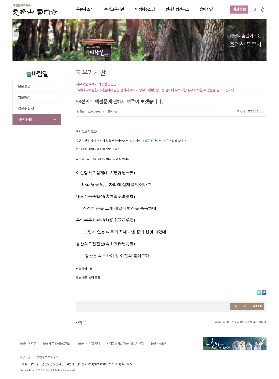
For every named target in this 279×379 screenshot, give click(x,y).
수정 (235, 306)
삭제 (245, 306)
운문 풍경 (24, 86)
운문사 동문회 (159, 343)
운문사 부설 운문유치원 (56, 343)
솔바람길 (206, 9)
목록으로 (257, 306)
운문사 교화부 (27, 343)
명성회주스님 (145, 9)
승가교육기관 (114, 9)
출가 (235, 343)
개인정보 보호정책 (47, 357)
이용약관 (24, 357)
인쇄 (241, 111)
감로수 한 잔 (26, 108)
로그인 (263, 9)
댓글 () (81, 323)
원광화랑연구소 (177, 9)
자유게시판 (25, 119)
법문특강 (24, 97)
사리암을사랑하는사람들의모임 (125, 343)
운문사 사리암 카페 (88, 343)
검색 (254, 9)
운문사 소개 (84, 9)
